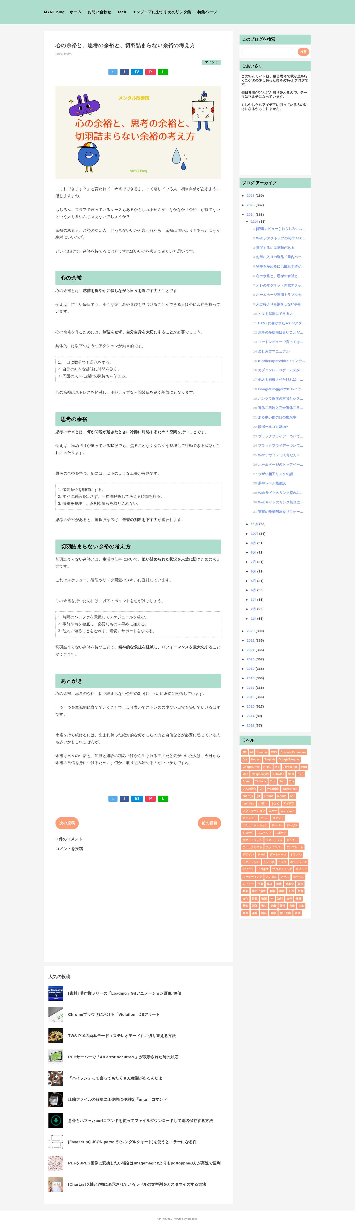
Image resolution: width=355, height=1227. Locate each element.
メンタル (271, 876)
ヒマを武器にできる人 (275, 314)
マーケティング (252, 876)
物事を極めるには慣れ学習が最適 (281, 266)
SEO (291, 774)
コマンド (277, 818)
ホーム (76, 12)
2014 (251, 716)
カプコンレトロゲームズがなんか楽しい (282, 370)
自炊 (292, 905)
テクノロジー (274, 847)
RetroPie (278, 774)
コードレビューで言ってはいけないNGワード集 (282, 342)
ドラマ (282, 862)
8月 (254, 552)
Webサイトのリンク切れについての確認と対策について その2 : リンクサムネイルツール (282, 493)
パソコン (248, 869)
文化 (245, 898)
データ (261, 854)
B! (137, 72)
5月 (254, 581)
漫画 (298, 898)
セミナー (291, 840)
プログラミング (282, 869)
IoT (277, 767)
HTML (267, 767)
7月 (254, 562)
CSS (274, 752)
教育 (300, 891)
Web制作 (273, 788)
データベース (278, 854)
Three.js (260, 781)
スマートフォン (252, 840)
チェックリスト (252, 847)
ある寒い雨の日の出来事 (277, 417)
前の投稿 (209, 823)
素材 (264, 905)
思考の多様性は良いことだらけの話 (282, 332)
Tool (282, 781)
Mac (245, 774)
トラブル (295, 854)
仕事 (260, 884)
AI (251, 752)
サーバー (277, 825)
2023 (251, 631)
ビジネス (263, 869)
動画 (245, 891)
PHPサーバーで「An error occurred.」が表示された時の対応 (123, 1057)
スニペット (264, 832)
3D (244, 752)
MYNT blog (54, 12)
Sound (247, 781)
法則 (280, 898)
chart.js (248, 796)
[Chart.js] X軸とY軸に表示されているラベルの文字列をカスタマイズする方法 (137, 1184)
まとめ (275, 803)
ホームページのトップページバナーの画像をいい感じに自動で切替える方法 (282, 464)
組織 (273, 905)
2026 (251, 195)
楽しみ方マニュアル (273, 351)
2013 (251, 725)
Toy (291, 781)
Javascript (290, 767)
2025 (251, 205)
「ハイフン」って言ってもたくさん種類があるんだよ (115, 1078)
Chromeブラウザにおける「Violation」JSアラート (114, 1014)
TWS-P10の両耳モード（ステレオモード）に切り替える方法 (122, 1036)
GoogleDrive (251, 767)
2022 (251, 640)
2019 (251, 669)
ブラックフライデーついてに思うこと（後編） (282, 436)
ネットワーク (298, 862)
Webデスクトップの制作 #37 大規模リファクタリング (281, 238)
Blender (262, 752)
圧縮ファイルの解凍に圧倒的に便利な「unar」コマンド (117, 1099)
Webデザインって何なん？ (279, 455)
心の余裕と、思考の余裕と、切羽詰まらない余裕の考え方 (281, 276)
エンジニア (288, 810)
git (258, 796)
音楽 (297, 913)
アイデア (288, 803)
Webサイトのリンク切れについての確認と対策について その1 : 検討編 (282, 502)
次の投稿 (67, 823)
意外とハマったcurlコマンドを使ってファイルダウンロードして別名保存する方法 (140, 1121)
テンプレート (294, 847)
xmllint (262, 803)
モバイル (298, 876)
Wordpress (290, 788)
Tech (121, 12)
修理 (270, 884)
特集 (245, 905)
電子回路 (285, 913)
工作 (291, 891)
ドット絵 (268, 862)
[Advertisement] (275, 145)
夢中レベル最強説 (272, 483)
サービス (291, 825)
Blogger (192, 1218)
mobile (281, 796)
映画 (264, 898)
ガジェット (250, 818)
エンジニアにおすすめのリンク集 (161, 12)
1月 (254, 618)
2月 (254, 609)
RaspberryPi (260, 774)
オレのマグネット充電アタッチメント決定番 (281, 285)
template (248, 803)
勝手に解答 (259, 891)
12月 (255, 221)
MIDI (304, 767)
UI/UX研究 (249, 788)
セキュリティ (274, 840)
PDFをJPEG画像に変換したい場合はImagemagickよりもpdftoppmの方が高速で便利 (144, 1163)
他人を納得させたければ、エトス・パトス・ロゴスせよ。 (282, 379)
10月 (255, 533)
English (269, 759)
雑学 (273, 913)
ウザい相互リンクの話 (275, 474)
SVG (301, 774)
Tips (273, 781)
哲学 (272, 891)
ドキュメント (251, 862)
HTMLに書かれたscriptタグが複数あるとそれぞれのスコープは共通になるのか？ (282, 323)
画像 (255, 905)
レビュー (248, 884)
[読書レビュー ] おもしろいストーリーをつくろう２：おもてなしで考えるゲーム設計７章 (281, 229)
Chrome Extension (293, 752)
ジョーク (248, 832)
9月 (254, 543)
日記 (255, 898)
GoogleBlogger (289, 759)
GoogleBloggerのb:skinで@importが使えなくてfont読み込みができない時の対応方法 (282, 389)
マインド (211, 62)
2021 (251, 650)
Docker (256, 759)
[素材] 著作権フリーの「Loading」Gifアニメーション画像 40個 (124, 993)
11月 (255, 524)
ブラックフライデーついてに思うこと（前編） (282, 445)
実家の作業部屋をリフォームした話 (282, 512)
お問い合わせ (99, 12)
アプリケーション (254, 810)
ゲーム (264, 818)
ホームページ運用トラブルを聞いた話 (281, 295)
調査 (245, 913)
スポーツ (280, 832)
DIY (245, 759)
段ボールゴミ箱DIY (273, 427)
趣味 (255, 913)
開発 (264, 913)
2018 (251, 678)
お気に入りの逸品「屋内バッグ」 (281, 257)
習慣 (282, 905)
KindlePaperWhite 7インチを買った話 (282, 361)
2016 (251, 697)
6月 (254, 571)
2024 (251, 214)
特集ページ (207, 12)
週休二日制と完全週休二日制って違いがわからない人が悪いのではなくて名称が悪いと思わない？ (282, 408)
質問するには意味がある (275, 248)
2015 (251, 706)
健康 (279, 884)
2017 (251, 687)
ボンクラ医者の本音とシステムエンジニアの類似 (282, 398)
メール (285, 876)
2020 (251, 659)
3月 (254, 599)
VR (261, 788)
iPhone (268, 796)
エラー (273, 810)
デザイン (248, 854)
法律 (289, 898)
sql (292, 796)
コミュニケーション (255, 825)
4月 (254, 590)
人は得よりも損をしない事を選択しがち (281, 304)
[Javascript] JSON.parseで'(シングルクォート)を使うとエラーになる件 (132, 1142)
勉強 (300, 884)
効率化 (289, 884)
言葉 (301, 905)
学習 (282, 891)
